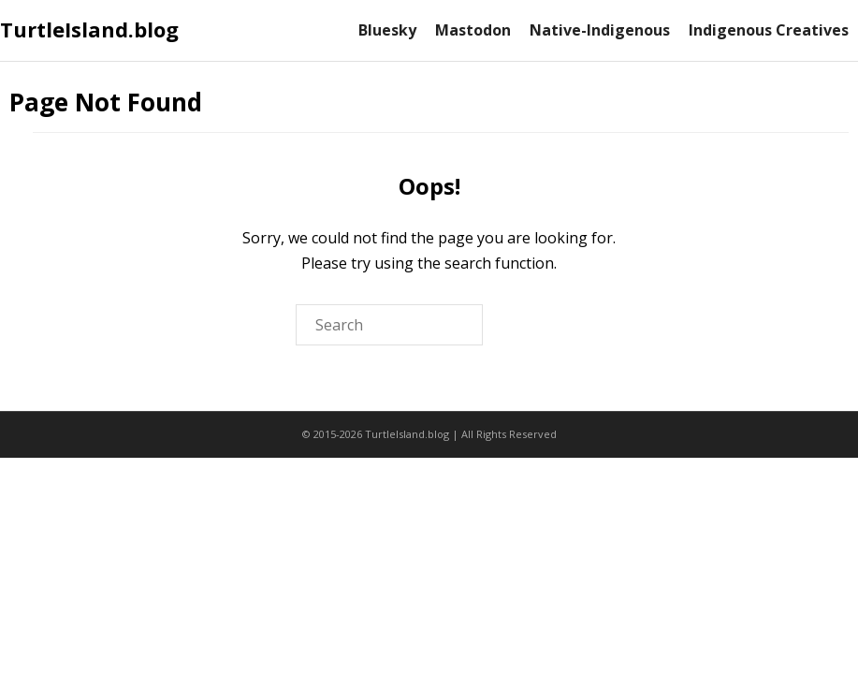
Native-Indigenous (600, 30)
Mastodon (473, 30)
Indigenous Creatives (769, 30)
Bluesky (387, 30)
